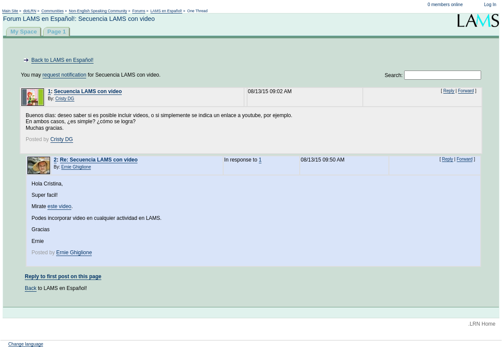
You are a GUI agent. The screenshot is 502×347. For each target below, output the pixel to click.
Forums (138, 11)
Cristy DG (64, 98)
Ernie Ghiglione (76, 167)
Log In (490, 4)
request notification (65, 75)
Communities (52, 11)
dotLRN (29, 11)
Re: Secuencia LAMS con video (99, 160)
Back (31, 288)
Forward (466, 90)
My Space (23, 31)
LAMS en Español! (166, 11)
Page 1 (56, 31)
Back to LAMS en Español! (62, 60)
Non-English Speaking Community (98, 11)
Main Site (10, 11)
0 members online (445, 4)
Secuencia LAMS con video (88, 91)
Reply (449, 90)
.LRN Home (481, 324)
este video (59, 206)
